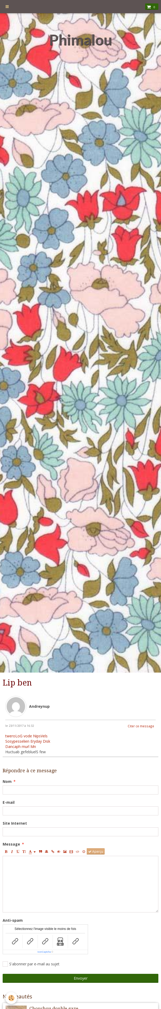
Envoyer (81, 978)
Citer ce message (141, 726)
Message (11, 844)
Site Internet (15, 823)
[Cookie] (11, 998)
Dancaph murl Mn (20, 746)
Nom (7, 781)
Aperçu (95, 851)
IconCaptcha (44, 952)
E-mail (9, 802)
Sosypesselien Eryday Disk (27, 741)
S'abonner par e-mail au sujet (31, 964)
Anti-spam (13, 920)
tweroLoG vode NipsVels (26, 735)
